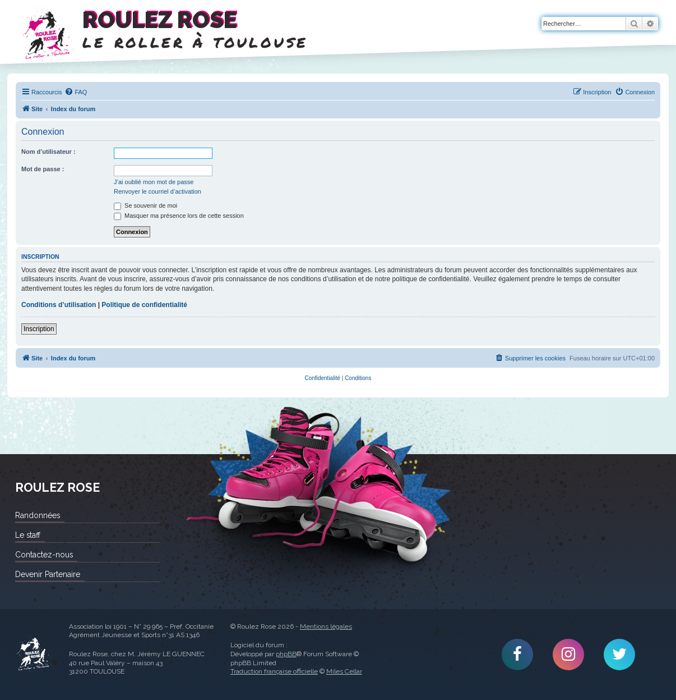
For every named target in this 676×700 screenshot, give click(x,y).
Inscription (39, 329)
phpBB (286, 654)
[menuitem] (75, 92)
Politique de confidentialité (144, 305)
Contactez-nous (44, 554)
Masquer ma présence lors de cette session (179, 215)
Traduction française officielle (274, 671)
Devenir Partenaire (47, 574)
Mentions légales (326, 626)
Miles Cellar (344, 671)
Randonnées (37, 515)
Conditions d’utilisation (58, 305)
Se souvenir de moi (145, 205)
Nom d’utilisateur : (48, 151)
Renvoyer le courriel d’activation (157, 191)
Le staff (27, 534)
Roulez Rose (33, 654)
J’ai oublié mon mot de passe (153, 182)
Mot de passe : (42, 169)
